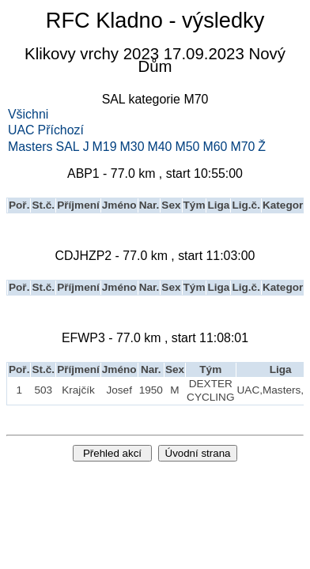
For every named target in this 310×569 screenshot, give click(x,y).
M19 (105, 147)
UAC (21, 130)
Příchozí (61, 130)
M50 (187, 147)
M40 (160, 147)
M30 (132, 147)
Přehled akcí (112, 453)
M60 (214, 147)
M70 (242, 147)
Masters (30, 147)
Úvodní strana (198, 453)
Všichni (28, 114)
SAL (68, 147)
